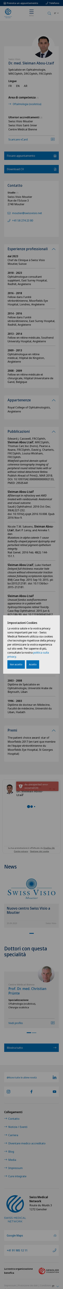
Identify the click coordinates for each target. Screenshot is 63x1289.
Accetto (33, 664)
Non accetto (16, 664)
